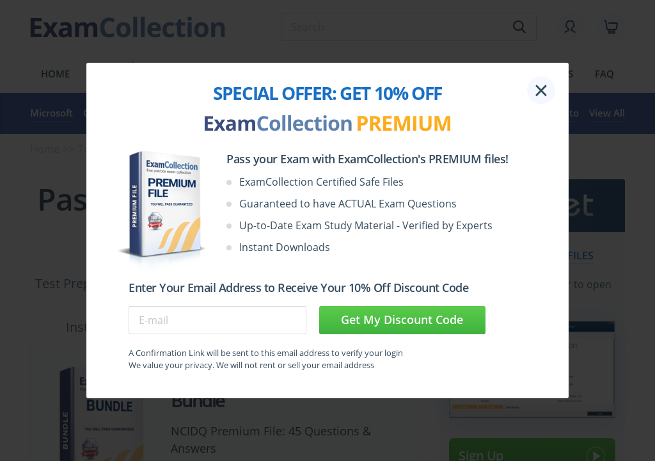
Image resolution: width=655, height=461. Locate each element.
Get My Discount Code (402, 319)
